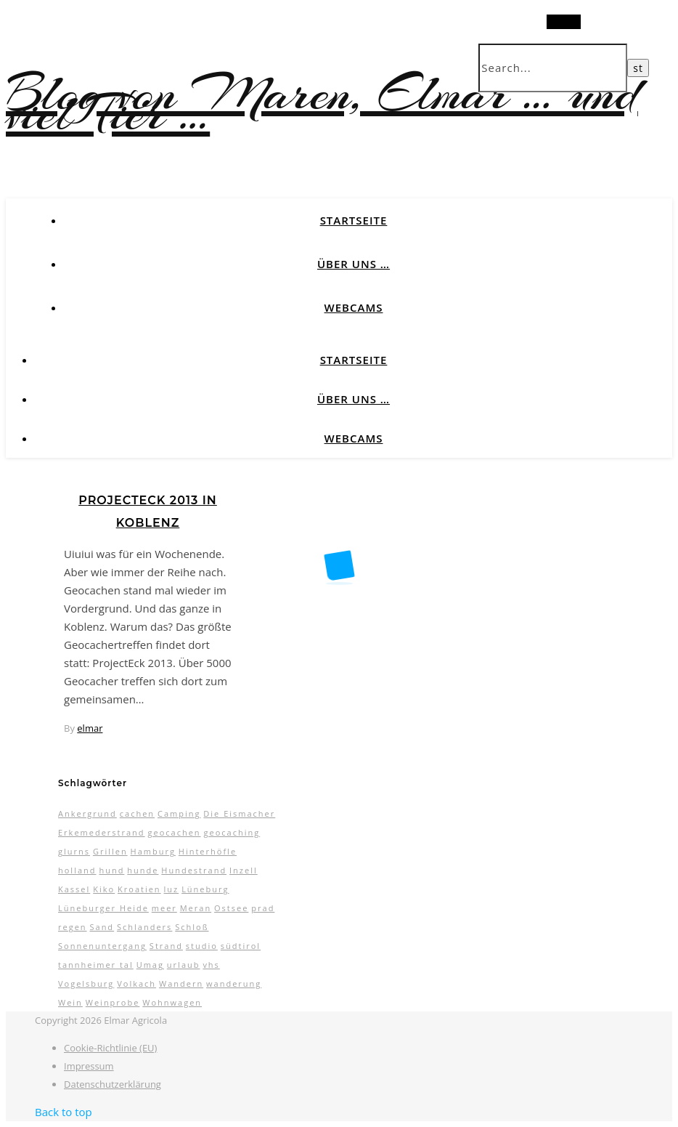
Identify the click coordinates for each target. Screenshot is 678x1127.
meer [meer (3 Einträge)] (164, 907)
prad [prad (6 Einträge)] (262, 907)
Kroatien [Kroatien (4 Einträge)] (139, 889)
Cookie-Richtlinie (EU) (110, 1047)
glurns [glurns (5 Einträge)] (74, 851)
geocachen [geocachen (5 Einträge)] (173, 832)
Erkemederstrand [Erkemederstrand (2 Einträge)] (101, 832)
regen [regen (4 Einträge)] (72, 926)
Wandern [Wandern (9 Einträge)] (181, 983)
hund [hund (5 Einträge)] (111, 870)
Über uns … (353, 263)
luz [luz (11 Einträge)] (171, 889)
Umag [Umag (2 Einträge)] (150, 964)
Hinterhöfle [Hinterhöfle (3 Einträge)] (208, 851)
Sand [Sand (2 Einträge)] (101, 926)
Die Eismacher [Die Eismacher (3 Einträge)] (239, 813)
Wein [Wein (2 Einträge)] (70, 1002)
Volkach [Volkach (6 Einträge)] (136, 983)
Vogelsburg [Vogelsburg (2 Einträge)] (86, 983)
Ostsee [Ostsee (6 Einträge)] (231, 907)
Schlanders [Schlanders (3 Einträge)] (144, 926)
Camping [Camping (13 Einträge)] (179, 813)
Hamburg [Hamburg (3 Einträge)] (153, 851)
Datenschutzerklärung (112, 1084)
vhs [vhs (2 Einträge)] (211, 964)
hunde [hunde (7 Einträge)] (142, 870)
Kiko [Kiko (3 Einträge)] (104, 889)
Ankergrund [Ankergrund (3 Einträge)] (87, 813)
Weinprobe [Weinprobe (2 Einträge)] (113, 1002)
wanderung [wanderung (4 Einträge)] (233, 983)
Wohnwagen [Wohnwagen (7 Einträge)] (172, 1002)
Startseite (354, 220)
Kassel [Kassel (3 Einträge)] (74, 889)
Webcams (353, 307)
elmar (89, 728)
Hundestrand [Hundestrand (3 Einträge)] (193, 870)
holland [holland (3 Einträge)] (77, 870)
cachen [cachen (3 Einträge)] (137, 813)
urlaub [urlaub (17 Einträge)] (183, 964)
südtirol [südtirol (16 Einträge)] (241, 945)
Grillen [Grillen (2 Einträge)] (110, 851)
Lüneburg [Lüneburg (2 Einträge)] (205, 889)
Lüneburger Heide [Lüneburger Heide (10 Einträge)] (103, 907)
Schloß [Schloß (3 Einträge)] (191, 926)
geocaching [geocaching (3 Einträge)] (231, 832)
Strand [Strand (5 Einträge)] (166, 945)
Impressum (89, 1066)
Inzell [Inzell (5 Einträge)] (243, 870)
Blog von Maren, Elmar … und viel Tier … (322, 103)
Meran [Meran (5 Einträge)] (195, 907)
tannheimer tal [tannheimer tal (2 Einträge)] (96, 964)
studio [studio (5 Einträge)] (202, 945)
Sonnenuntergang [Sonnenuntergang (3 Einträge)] (102, 945)
